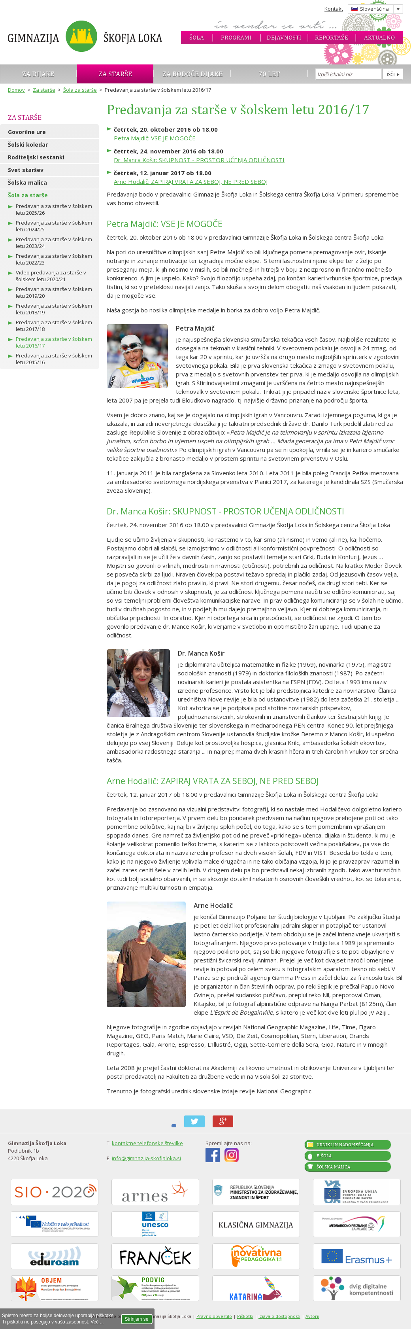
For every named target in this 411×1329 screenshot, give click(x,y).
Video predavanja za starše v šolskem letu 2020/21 (51, 276)
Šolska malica (27, 182)
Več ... (97, 1322)
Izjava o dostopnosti (279, 1316)
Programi (236, 37)
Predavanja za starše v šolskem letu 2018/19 (54, 309)
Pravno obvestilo (214, 1316)
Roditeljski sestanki (36, 157)
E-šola (324, 1156)
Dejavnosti (284, 37)
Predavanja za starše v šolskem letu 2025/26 (54, 209)
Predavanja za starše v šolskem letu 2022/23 (54, 259)
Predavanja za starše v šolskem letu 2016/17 (54, 342)
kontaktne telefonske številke (147, 1143)
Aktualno (379, 37)
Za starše (115, 74)
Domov (16, 89)
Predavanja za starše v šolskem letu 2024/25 (54, 226)
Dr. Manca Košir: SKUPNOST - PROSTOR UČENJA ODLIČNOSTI (199, 160)
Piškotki (245, 1316)
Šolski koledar (28, 144)
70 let (269, 74)
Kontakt (333, 8)
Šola (196, 37)
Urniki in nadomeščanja (345, 1145)
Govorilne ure (27, 132)
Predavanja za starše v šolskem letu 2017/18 (54, 326)
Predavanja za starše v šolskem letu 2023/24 (54, 243)
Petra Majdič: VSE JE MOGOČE (155, 138)
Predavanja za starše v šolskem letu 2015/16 (54, 359)
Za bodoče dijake (192, 74)
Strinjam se (137, 1319)
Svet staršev (25, 170)
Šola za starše (80, 89)
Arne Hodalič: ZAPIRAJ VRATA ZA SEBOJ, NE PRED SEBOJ (191, 181)
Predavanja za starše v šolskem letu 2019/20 (54, 292)
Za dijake (38, 74)
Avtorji (312, 1316)
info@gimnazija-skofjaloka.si (146, 1158)
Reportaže (331, 37)
